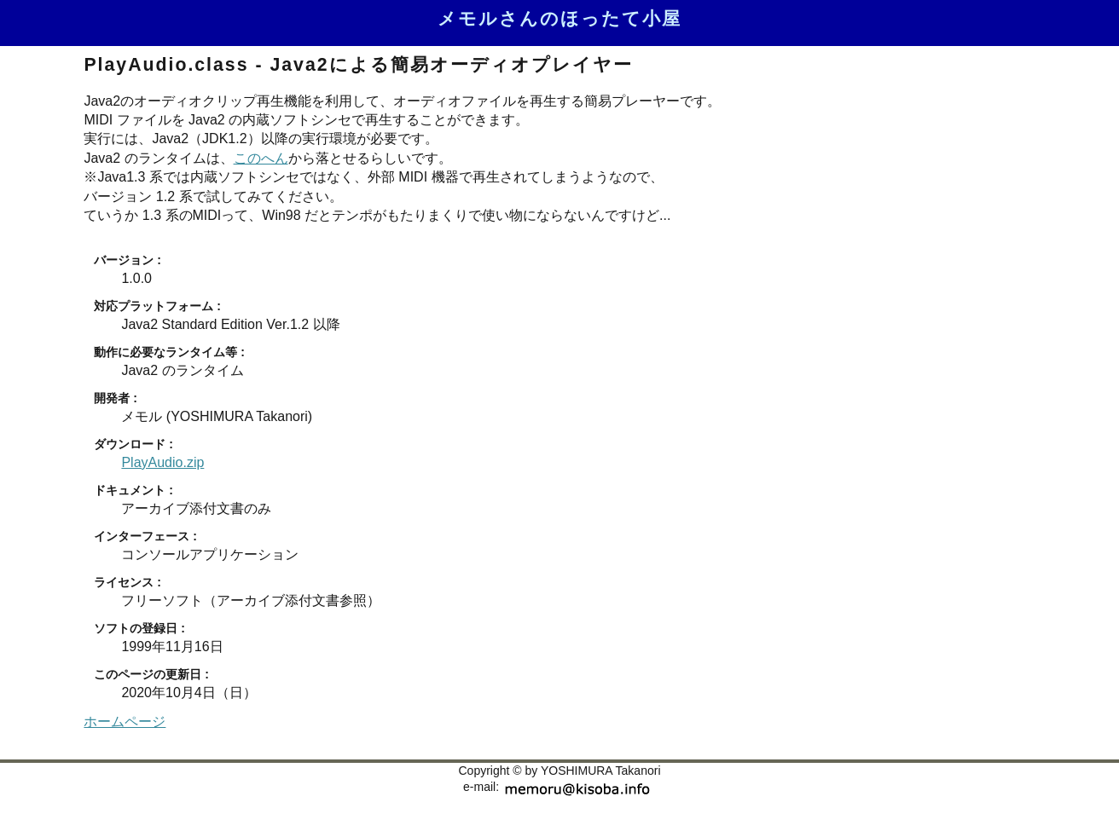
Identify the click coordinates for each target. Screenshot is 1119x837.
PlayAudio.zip (162, 462)
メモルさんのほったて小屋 (559, 19)
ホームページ (124, 721)
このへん (261, 158)
